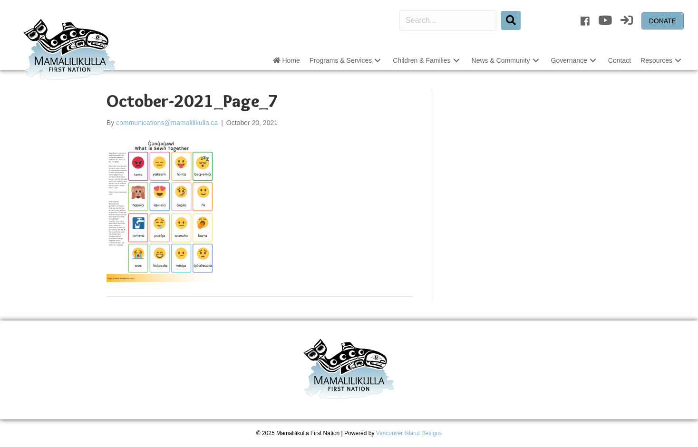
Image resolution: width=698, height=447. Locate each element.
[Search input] (447, 20)
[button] (377, 60)
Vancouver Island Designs (409, 433)
